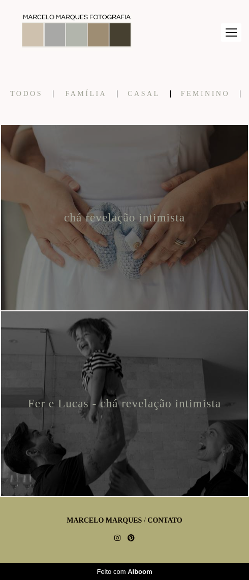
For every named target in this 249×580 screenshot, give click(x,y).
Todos (26, 94)
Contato (164, 520)
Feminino (205, 94)
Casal (144, 94)
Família (86, 94)
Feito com (124, 571)
